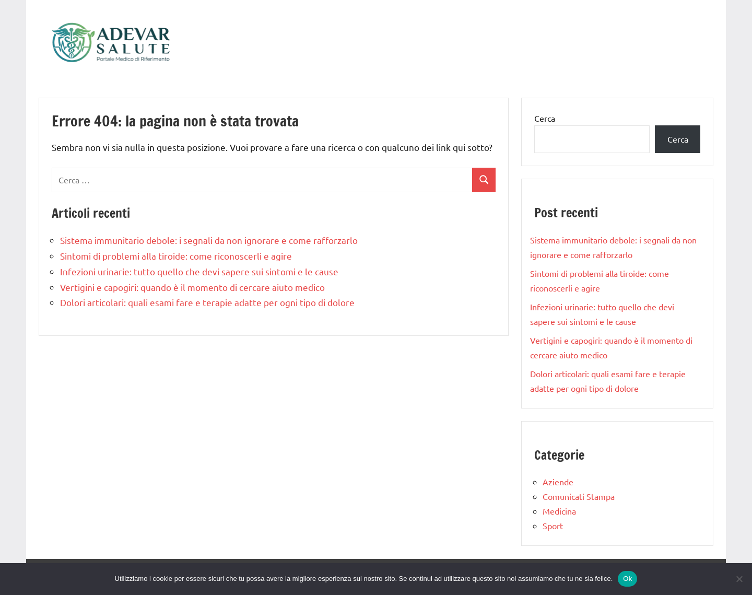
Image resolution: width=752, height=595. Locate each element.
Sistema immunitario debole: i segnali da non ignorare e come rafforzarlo (209, 240)
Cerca (544, 118)
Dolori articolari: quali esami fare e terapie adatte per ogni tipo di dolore (207, 302)
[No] (739, 579)
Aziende (558, 481)
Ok (627, 578)
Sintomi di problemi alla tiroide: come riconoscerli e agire (176, 255)
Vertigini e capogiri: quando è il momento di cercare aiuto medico (192, 287)
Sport (553, 525)
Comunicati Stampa (579, 496)
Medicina (559, 511)
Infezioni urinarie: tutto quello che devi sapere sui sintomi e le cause (199, 271)
